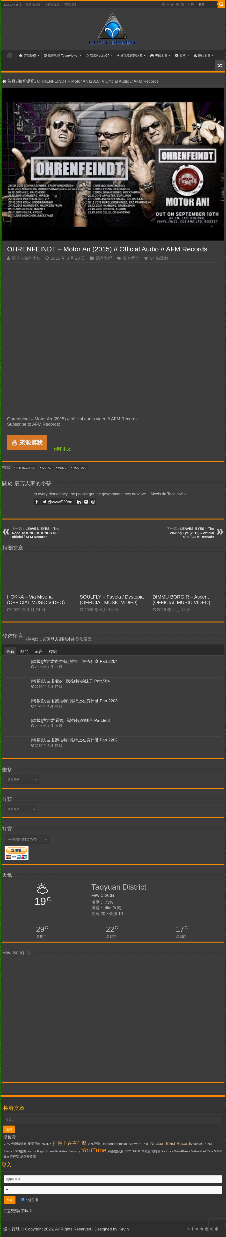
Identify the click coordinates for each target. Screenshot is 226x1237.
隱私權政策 (33, 4)
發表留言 (131, 258)
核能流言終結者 (129, 55)
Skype (7, 1151)
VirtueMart (198, 1151)
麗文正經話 (11, 1156)
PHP (146, 1144)
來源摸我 (27, 442)
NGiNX (46, 1144)
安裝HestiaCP (98, 55)
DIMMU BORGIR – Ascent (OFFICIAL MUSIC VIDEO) (181, 599)
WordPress (182, 1151)
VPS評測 (94, 1144)
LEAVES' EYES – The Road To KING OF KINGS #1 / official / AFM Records (35, 533)
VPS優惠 (20, 1151)
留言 (39, 651)
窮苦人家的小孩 (26, 258)
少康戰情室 (19, 1144)
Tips (210, 1151)
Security (74, 1151)
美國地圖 (159, 55)
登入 (55, 639)
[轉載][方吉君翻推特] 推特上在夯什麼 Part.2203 (74, 701)
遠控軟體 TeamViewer (61, 55)
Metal (46, 467)
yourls (31, 1151)
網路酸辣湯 (115, 1151)
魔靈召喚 (34, 1144)
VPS (6, 1144)
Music (62, 467)
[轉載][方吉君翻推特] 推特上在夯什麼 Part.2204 (74, 661)
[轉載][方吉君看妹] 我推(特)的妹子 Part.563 (70, 720)
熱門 (24, 651)
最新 (10, 651)
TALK (136, 1151)
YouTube (79, 467)
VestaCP (199, 1144)
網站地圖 (202, 55)
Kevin (123, 1229)
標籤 (53, 651)
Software (135, 1144)
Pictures (167, 1151)
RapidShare (45, 1151)
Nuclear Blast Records (171, 1143)
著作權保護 (52, 4)
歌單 (180, 55)
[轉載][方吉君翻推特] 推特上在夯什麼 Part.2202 (74, 740)
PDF (210, 1144)
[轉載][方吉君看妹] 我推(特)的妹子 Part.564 (70, 681)
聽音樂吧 (26, 81)
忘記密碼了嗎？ (18, 1211)
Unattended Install (114, 1144)
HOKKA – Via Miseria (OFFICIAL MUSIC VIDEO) (36, 599)
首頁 (10, 55)
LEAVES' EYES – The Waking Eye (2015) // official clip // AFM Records (192, 533)
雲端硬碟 (27, 55)
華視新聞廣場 (150, 1151)
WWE (218, 1151)
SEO (127, 1151)
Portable (61, 1151)
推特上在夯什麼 (70, 1143)
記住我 (29, 1199)
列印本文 (62, 448)
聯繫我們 (70, 4)
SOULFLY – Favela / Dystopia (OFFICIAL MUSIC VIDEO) (112, 599)
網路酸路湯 (28, 1156)
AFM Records (25, 467)
